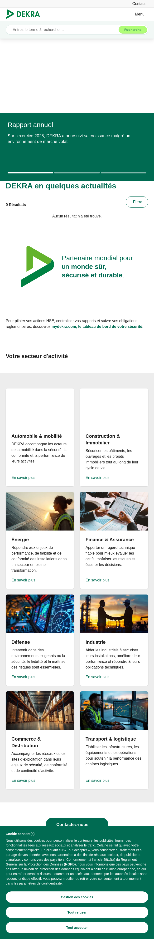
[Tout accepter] (77, 927)
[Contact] (139, 3)
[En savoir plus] (40, 437)
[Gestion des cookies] (77, 897)
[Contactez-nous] (77, 824)
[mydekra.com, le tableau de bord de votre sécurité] (97, 326)
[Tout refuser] (77, 912)
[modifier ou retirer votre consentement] (91, 878)
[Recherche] (133, 30)
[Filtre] (137, 202)
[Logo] (25, 14)
